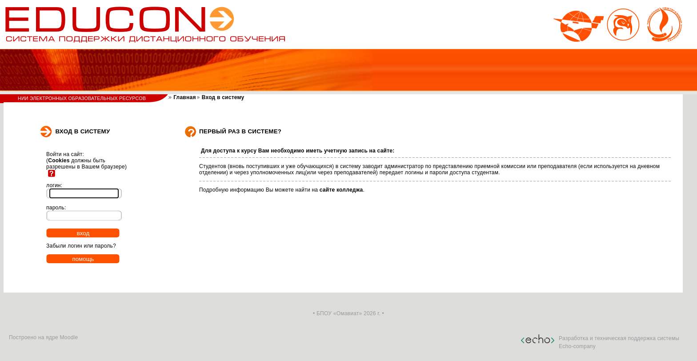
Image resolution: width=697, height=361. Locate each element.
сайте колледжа (341, 190)
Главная (184, 97)
